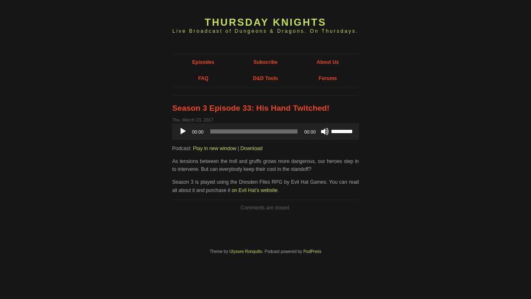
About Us (328, 62)
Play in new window (214, 148)
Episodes (203, 62)
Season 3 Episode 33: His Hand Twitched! (250, 108)
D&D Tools (265, 78)
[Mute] (325, 131)
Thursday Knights (265, 22)
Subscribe (265, 62)
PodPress (312, 251)
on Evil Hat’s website (254, 190)
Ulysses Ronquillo (245, 251)
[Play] (183, 131)
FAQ (203, 78)
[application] (265, 131)
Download (252, 148)
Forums (328, 78)
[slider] (254, 131)
